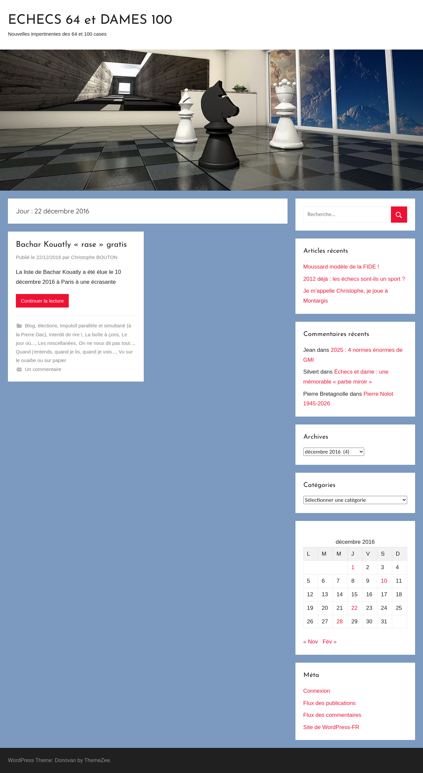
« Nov (310, 642)
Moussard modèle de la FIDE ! (341, 267)
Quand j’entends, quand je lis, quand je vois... (66, 351)
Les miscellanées (57, 343)
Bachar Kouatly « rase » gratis (71, 245)
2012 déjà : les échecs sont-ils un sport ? (354, 279)
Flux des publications (329, 703)
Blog (30, 325)
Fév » (330, 642)
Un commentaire (43, 369)
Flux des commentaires (332, 715)
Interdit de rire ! (65, 334)
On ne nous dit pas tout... (106, 343)
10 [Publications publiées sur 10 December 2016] (384, 581)
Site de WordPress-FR (331, 727)
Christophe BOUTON (94, 257)
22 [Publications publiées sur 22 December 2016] (354, 608)
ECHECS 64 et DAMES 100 (90, 20)
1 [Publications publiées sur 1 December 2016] (352, 567)
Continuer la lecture (42, 301)
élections (47, 325)
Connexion (316, 691)
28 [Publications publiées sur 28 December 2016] (339, 621)
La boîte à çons (102, 334)
